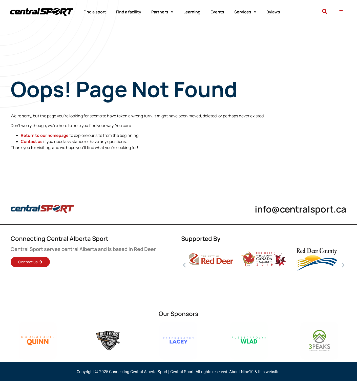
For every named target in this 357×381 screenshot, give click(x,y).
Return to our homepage (45, 135)
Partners (162, 11)
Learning (191, 12)
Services (245, 11)
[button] (325, 11)
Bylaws (273, 12)
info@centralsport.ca (300, 209)
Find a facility (128, 12)
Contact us (32, 141)
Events (217, 12)
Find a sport (94, 12)
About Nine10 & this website (254, 371)
